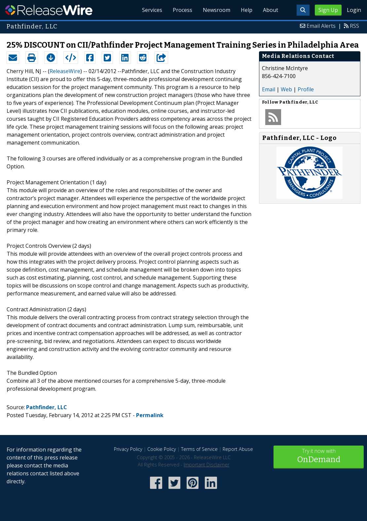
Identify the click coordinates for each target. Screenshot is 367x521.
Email (268, 89)
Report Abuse (238, 449)
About (270, 10)
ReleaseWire (48, 10)
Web (286, 89)
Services (152, 10)
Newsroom (216, 10)
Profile (306, 89)
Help (246, 10)
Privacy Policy (128, 449)
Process (182, 10)
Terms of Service (199, 449)
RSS (354, 25)
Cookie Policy (161, 449)
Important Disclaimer (206, 464)
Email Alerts (321, 25)
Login (354, 10)
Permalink (150, 415)
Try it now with (319, 456)
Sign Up (328, 10)
